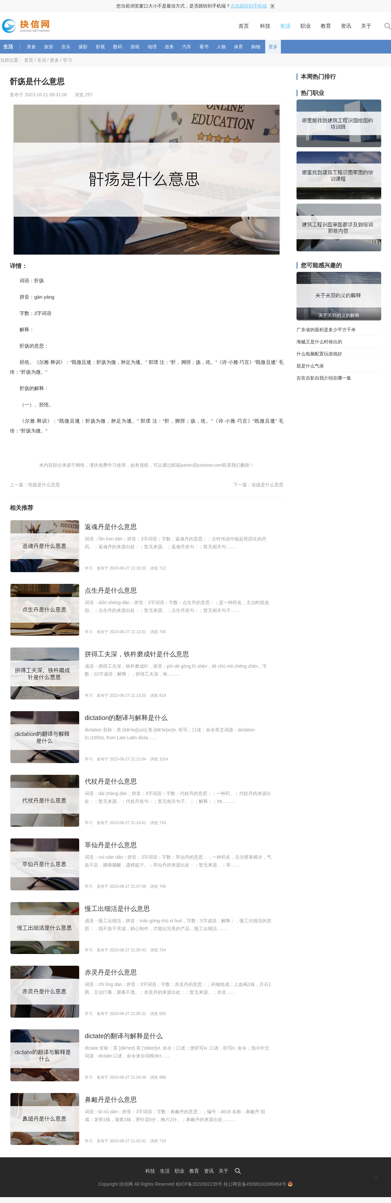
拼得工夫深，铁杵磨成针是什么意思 (137, 654)
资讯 (346, 26)
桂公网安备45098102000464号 (258, 1184)
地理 (152, 46)
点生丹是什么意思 (111, 590)
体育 (238, 46)
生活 (285, 26)
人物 (221, 46)
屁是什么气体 (310, 365)
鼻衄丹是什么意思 (111, 1099)
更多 (273, 46)
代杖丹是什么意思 (111, 781)
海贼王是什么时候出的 (319, 341)
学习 (67, 60)
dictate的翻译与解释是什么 (124, 1035)
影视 (100, 46)
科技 (265, 26)
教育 (326, 26)
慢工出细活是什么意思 (117, 908)
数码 (117, 46)
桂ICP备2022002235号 (199, 1184)
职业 (305, 26)
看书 (204, 46)
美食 (31, 46)
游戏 (134, 46)
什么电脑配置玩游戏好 (319, 353)
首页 (244, 26)
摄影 (83, 46)
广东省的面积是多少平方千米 (326, 329)
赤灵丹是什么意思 (111, 972)
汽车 (186, 46)
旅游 (48, 46)
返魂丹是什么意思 (111, 526)
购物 (255, 46)
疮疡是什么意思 (44, 484)
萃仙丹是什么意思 (111, 845)
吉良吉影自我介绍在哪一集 (324, 378)
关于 (366, 26)
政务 (169, 46)
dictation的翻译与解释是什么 (126, 717)
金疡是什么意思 (267, 484)
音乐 (65, 46)
